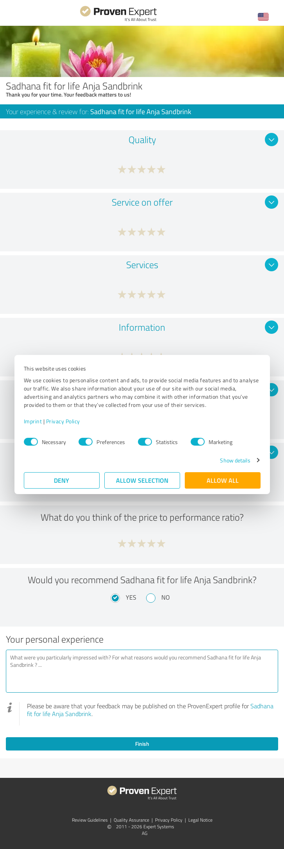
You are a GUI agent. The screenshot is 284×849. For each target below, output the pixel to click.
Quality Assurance (131, 820)
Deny (61, 480)
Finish (142, 743)
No (165, 597)
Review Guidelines (90, 820)
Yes (131, 597)
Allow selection (142, 480)
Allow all (223, 480)
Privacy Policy (63, 421)
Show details (235, 460)
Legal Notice (200, 820)
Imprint (33, 421)
